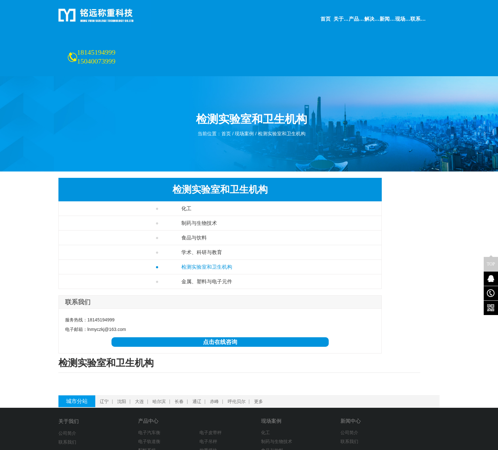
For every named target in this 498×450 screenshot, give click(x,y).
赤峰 (215, 348)
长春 (180, 348)
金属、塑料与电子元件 (115, 260)
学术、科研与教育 (110, 231)
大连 (140, 348)
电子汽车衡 (132, 380)
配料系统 (130, 398)
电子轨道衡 (132, 389)
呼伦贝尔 (238, 348)
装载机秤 (130, 407)
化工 (95, 187)
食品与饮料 (102, 216)
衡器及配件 (132, 416)
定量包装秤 (180, 407)
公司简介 (67, 380)
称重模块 (178, 398)
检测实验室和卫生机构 (283, 97)
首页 (224, 97)
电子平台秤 (180, 416)
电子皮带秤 (180, 380)
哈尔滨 (160, 348)
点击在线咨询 (103, 321)
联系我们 (67, 389)
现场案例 (244, 97)
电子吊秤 (178, 389)
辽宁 (105, 348)
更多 (259, 348)
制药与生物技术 (107, 202)
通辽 (198, 348)
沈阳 (122, 348)
